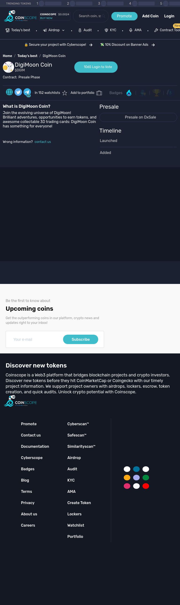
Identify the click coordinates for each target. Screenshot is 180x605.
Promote (124, 16)
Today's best (27, 56)
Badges (116, 93)
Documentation (35, 446)
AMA (71, 491)
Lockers (74, 514)
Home (7, 56)
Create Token (79, 503)
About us (29, 514)
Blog (25, 480)
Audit (72, 469)
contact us (43, 142)
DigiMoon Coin (54, 56)
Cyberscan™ (78, 424)
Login (169, 16)
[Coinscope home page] (20, 16)
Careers (28, 525)
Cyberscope (32, 458)
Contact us (31, 435)
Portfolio (75, 536)
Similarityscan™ (81, 446)
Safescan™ (76, 435)
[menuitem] (18, 30)
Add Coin (150, 16)
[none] (54, 30)
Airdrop (74, 458)
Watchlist (75, 525)
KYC (71, 480)
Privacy (27, 503)
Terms (26, 491)
